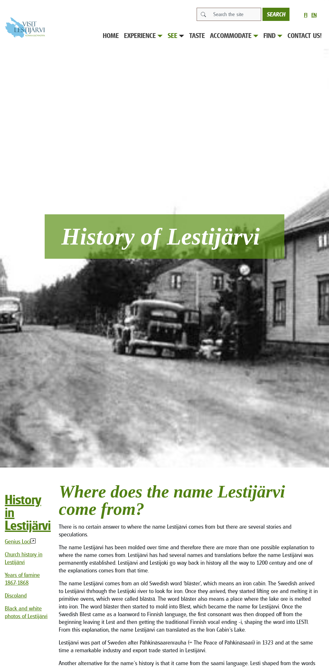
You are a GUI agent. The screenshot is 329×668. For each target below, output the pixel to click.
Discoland (16, 595)
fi (305, 15)
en (313, 15)
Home (111, 35)
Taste (197, 35)
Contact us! (305, 35)
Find (272, 35)
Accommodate (234, 35)
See (176, 35)
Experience (143, 35)
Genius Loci (18, 541)
